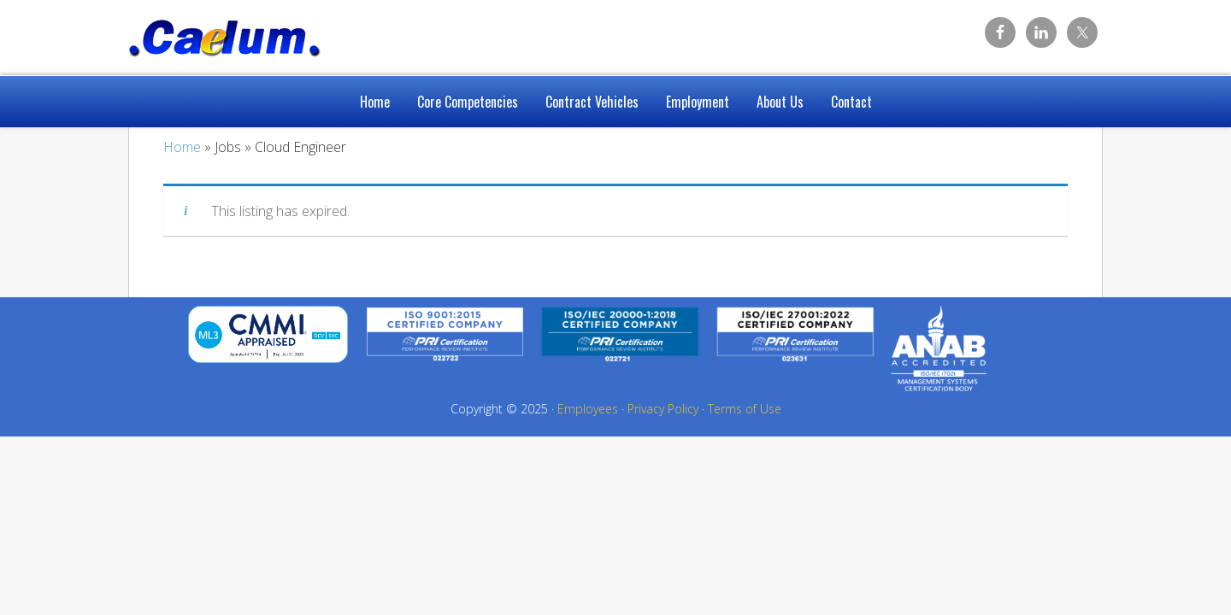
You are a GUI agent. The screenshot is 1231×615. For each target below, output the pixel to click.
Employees (587, 409)
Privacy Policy (662, 409)
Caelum (265, 34)
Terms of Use (744, 409)
